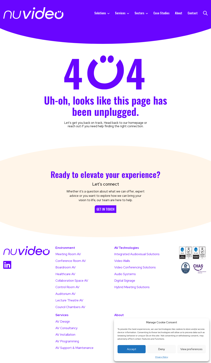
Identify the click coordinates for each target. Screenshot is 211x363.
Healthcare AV (65, 274)
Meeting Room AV (68, 254)
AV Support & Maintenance (74, 348)
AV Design (62, 321)
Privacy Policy (161, 357)
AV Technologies (126, 248)
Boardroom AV (65, 267)
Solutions (100, 13)
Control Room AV (67, 287)
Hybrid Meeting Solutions (132, 287)
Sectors (139, 13)
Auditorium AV (65, 294)
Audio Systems (125, 274)
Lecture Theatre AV (69, 300)
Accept (131, 349)
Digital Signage (124, 280)
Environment (65, 248)
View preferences (191, 349)
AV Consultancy (66, 328)
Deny (161, 349)
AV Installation (65, 334)
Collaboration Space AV (71, 280)
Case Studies (161, 13)
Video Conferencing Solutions (135, 267)
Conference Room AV (70, 261)
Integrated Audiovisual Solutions (137, 254)
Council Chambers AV (70, 307)
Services (120, 13)
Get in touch (105, 218)
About (178, 13)
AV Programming (67, 341)
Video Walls (122, 261)
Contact (193, 13)
